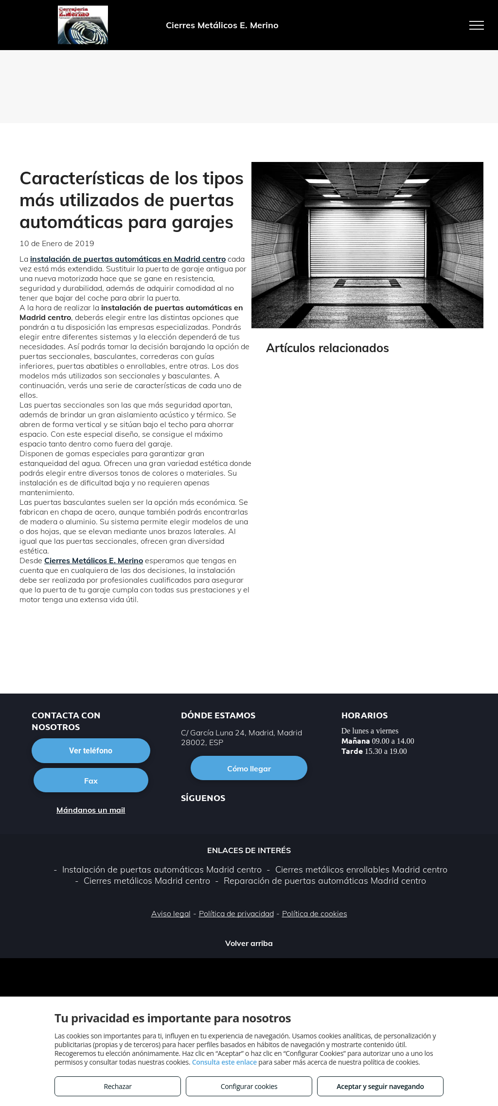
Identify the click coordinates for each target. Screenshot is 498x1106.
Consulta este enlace (224, 1062)
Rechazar (117, 1086)
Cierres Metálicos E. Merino (93, 560)
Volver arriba (249, 943)
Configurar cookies (249, 1086)
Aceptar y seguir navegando (380, 1086)
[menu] (476, 25)
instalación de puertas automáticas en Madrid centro (128, 259)
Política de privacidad (236, 913)
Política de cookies (314, 913)
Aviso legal (171, 913)
